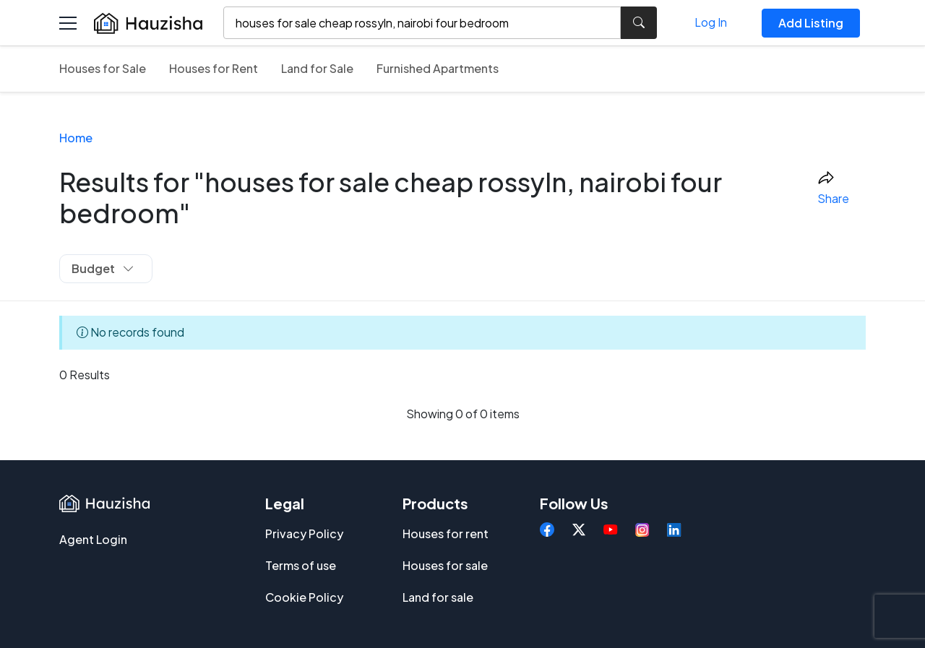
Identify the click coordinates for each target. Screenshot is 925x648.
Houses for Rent (213, 68)
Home (75, 137)
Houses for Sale (102, 68)
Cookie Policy (304, 597)
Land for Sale (317, 68)
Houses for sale (445, 565)
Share (833, 188)
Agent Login (93, 539)
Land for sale (438, 597)
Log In (710, 22)
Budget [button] (103, 268)
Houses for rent (446, 533)
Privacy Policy (304, 533)
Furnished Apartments (438, 68)
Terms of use (300, 565)
